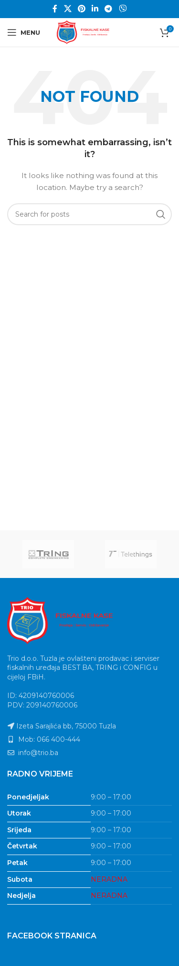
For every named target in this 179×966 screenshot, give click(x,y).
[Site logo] (90, 32)
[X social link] (67, 8)
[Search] (89, 214)
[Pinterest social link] (81, 8)
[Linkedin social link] (95, 8)
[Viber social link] (122, 8)
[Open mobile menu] (23, 32)
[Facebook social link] (55, 8)
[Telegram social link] (109, 8)
